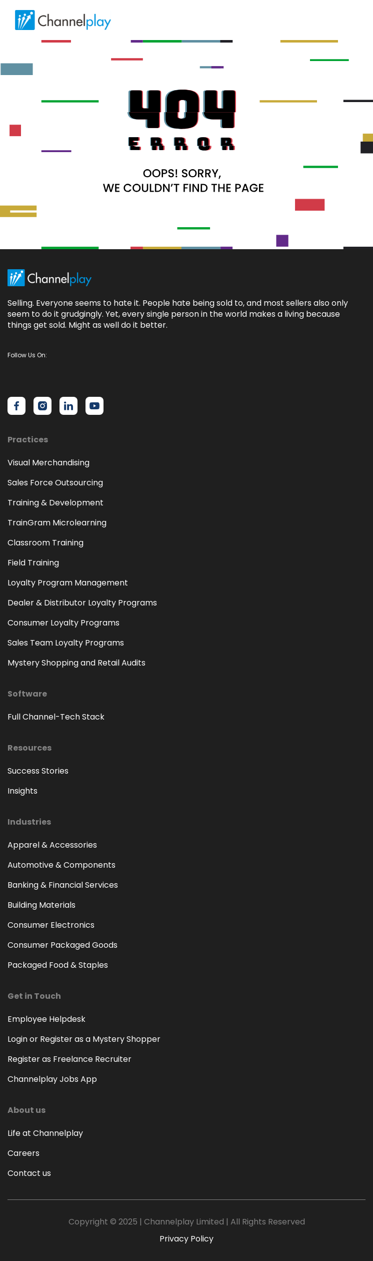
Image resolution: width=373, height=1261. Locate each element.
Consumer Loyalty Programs (64, 622)
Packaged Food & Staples (58, 965)
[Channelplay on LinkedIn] (69, 406)
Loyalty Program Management (68, 582)
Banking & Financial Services (63, 885)
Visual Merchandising (49, 462)
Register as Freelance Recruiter (70, 1059)
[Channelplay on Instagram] (43, 406)
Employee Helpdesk (47, 1019)
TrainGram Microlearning (57, 522)
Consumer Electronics (51, 925)
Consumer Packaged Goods (63, 945)
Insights (23, 791)
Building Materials (42, 905)
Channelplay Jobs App (52, 1079)
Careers (24, 1153)
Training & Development (56, 502)
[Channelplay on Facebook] (17, 406)
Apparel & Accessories (52, 845)
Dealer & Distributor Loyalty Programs (82, 602)
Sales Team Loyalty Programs (66, 643)
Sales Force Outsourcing (55, 482)
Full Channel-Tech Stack (56, 717)
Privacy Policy (187, 1238)
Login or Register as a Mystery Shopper (84, 1039)
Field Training (33, 562)
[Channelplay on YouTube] (95, 406)
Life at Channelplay (45, 1133)
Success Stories (38, 771)
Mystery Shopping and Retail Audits (77, 663)
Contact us (29, 1173)
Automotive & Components (62, 865)
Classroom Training (46, 542)
